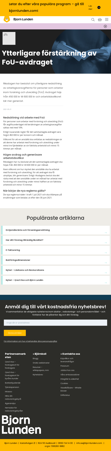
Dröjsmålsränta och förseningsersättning (28, 230)
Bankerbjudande (12, 383)
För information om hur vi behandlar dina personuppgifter (30, 341)
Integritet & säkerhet (70, 379)
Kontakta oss (71, 354)
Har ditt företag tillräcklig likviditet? (24, 240)
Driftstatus (65, 395)
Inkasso (8, 391)
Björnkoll (40, 354)
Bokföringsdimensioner (18, 260)
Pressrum (65, 366)
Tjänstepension (12, 387)
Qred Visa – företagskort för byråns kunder (12, 375)
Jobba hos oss (67, 370)
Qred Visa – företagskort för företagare (12, 365)
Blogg (35, 358)
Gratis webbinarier (41, 363)
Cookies (64, 383)
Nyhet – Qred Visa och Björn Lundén (24, 280)
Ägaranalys (10, 403)
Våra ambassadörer (70, 374)
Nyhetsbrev (38, 374)
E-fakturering (13, 250)
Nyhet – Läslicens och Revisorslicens (25, 270)
